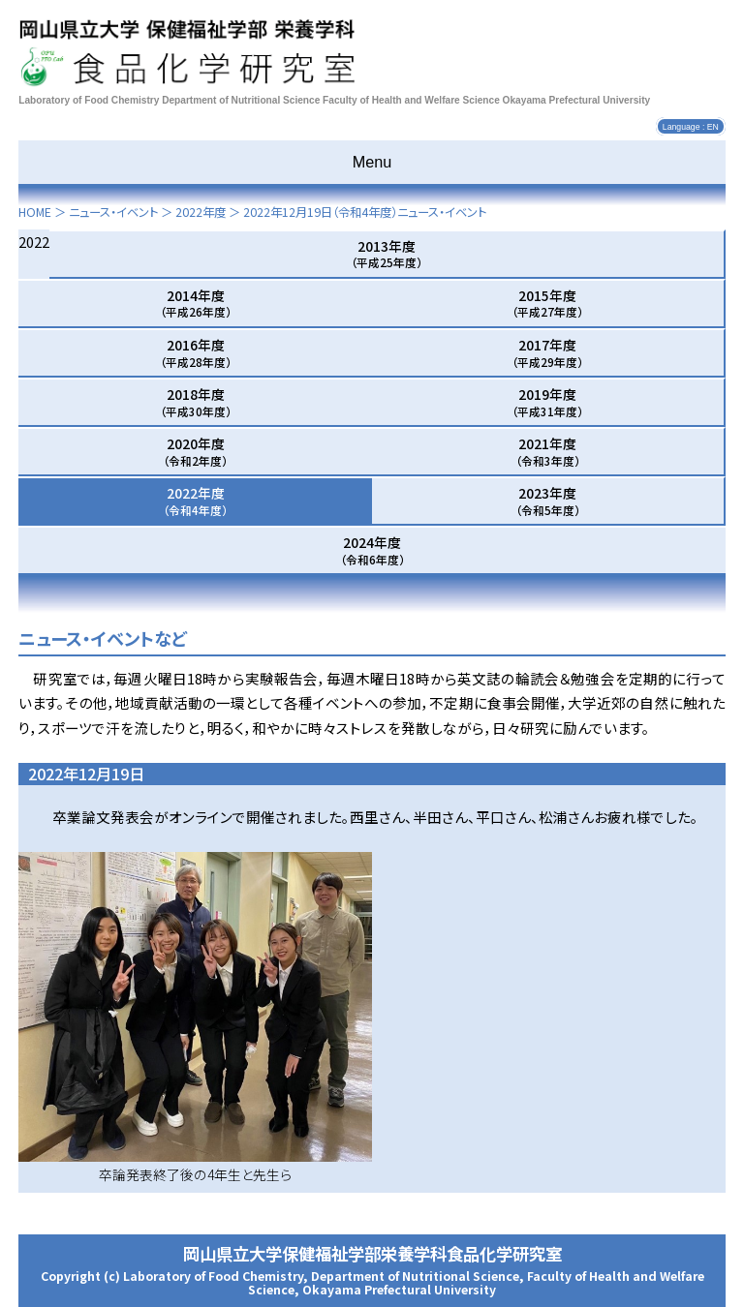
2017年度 (547, 352)
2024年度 (372, 549)
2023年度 (547, 500)
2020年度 (195, 451)
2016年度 (196, 352)
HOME (34, 212)
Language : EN (691, 127)
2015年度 (547, 303)
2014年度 (196, 303)
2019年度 (547, 401)
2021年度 (547, 451)
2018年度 (196, 401)
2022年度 (200, 212)
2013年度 (386, 253)
